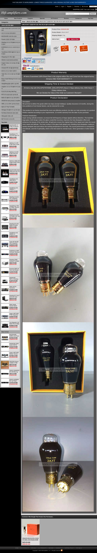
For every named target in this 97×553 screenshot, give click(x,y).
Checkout (76, 6)
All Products (54, 18)
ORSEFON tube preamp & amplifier (10, 100)
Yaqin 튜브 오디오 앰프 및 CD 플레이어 (10, 74)
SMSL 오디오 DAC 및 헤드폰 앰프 (10, 103)
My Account (85, 6)
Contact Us (78, 18)
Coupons (30, 18)
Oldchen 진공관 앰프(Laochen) (9, 60)
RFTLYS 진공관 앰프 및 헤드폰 (9, 94)
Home (56, 6)
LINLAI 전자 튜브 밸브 (7, 25)
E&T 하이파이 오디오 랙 (7, 119)
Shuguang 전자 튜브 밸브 (8, 57)
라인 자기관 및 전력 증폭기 (8, 33)
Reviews (66, 18)
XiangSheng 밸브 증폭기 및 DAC (10, 83)
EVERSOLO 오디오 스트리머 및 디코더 (10, 48)
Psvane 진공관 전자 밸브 (8, 39)
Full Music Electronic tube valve (9, 113)
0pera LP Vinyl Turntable (7, 106)
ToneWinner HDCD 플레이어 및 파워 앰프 (10, 53)
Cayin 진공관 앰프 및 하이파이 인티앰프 (10, 29)
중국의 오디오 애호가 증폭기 (9, 71)
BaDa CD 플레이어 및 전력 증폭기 (10, 97)
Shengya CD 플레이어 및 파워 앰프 (10, 110)
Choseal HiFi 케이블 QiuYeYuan (9, 68)
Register (69, 6)
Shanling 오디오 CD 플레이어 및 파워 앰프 (10, 43)
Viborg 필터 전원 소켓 (7, 116)
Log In (62, 6)
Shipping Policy (69, 548)
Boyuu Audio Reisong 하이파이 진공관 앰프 (11, 79)
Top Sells (90, 18)
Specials (42, 18)
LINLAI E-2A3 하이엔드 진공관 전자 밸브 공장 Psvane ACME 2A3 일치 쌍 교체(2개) (30, 539)
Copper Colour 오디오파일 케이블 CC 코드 (10, 63)
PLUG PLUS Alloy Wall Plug (8, 91)
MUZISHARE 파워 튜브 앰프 (9, 36)
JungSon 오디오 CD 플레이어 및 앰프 (10, 87)
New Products (18, 18)
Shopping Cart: (78, 9)
